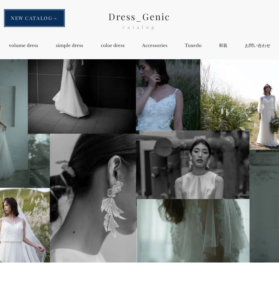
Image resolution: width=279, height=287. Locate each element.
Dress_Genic (139, 16)
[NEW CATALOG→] (34, 18)
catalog (139, 27)
